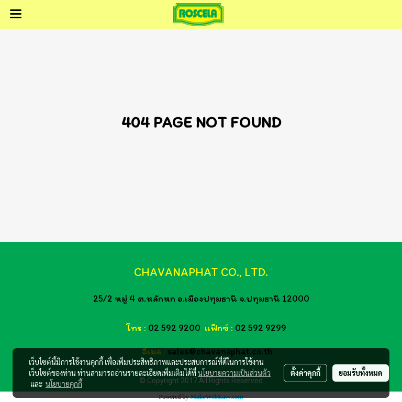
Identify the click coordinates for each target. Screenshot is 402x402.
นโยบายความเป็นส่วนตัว (234, 372)
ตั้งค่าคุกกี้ (305, 372)
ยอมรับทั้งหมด (361, 372)
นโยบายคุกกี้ (64, 383)
